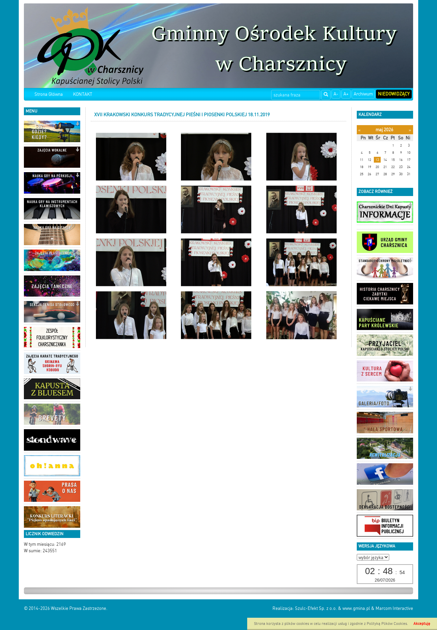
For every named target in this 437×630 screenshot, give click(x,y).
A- (336, 93)
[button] (77, 124)
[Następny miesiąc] (410, 130)
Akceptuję (421, 623)
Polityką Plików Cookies (387, 623)
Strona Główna (48, 94)
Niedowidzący (394, 93)
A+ (346, 93)
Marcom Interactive (394, 608)
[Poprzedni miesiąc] (359, 130)
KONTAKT (82, 94)
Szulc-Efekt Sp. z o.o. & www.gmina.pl (332, 608)
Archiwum (363, 93)
